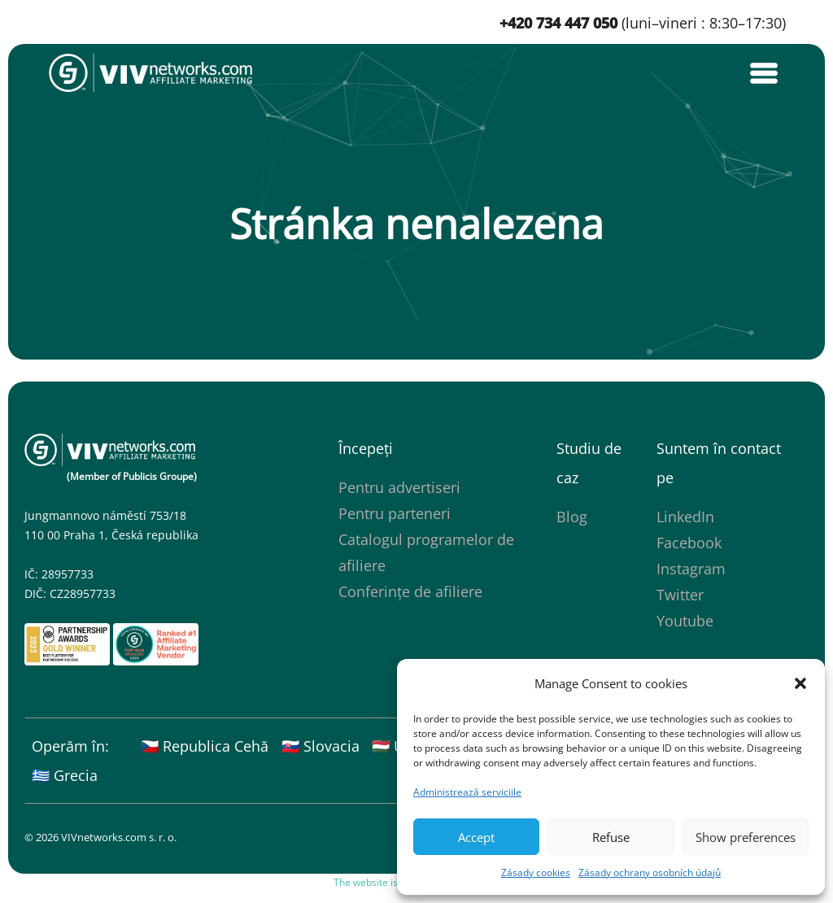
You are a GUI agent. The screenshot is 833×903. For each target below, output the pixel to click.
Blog (571, 516)
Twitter (680, 594)
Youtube (684, 620)
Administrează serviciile (467, 792)
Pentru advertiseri (399, 487)
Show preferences (746, 837)
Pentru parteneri (394, 513)
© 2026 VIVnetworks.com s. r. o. (100, 837)
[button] (800, 683)
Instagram (691, 568)
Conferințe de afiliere (410, 591)
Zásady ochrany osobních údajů (649, 872)
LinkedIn (685, 516)
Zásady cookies (535, 872)
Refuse (611, 837)
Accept (476, 837)
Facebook (689, 542)
